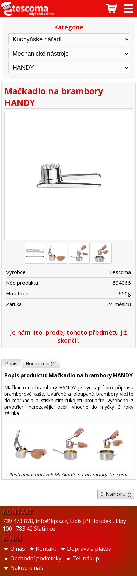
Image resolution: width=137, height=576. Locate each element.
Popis (11, 363)
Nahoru (116, 494)
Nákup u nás (26, 568)
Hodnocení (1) (41, 363)
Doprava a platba (89, 548)
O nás (17, 548)
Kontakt (46, 548)
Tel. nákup (85, 558)
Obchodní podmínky (35, 558)
